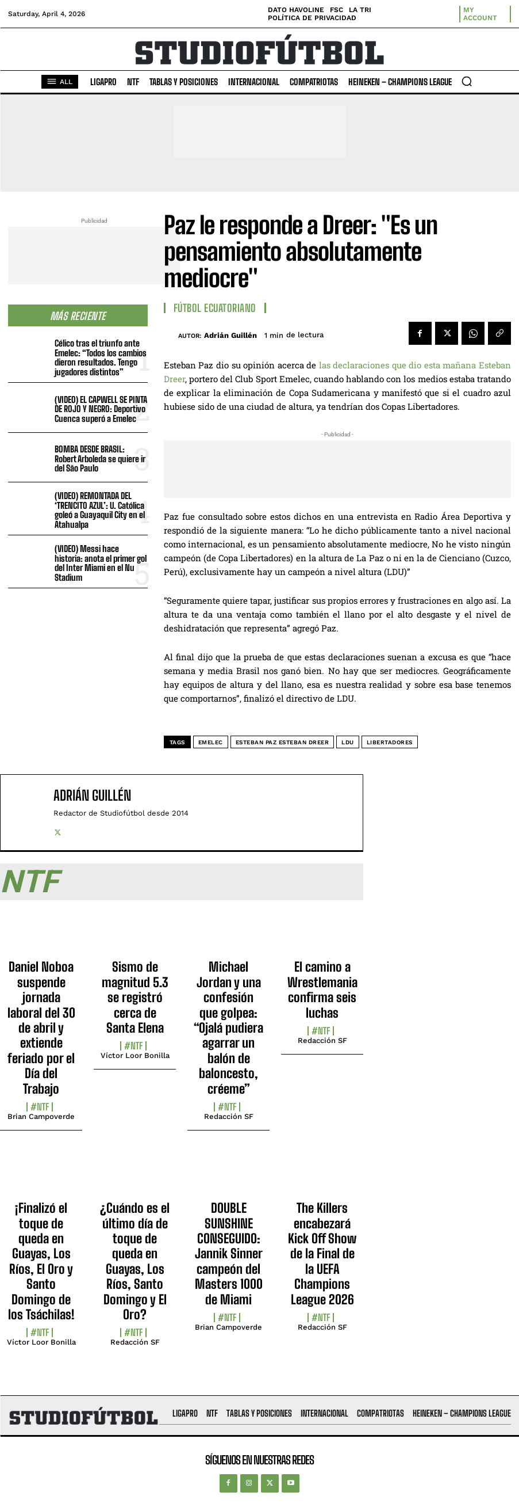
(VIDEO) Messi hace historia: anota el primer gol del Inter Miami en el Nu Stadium (101, 563)
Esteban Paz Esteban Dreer (282, 742)
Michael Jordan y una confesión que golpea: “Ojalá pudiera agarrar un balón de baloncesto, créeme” (228, 1027)
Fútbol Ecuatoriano (215, 308)
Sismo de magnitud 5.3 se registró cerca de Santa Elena (135, 997)
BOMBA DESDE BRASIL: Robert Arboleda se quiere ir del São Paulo (100, 458)
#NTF (39, 1107)
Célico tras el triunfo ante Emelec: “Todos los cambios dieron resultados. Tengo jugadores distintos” (101, 357)
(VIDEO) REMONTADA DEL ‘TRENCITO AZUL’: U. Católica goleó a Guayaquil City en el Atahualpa (100, 510)
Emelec (210, 742)
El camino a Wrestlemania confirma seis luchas (322, 989)
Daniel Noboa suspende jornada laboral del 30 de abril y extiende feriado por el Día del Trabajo (41, 1027)
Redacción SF (228, 1116)
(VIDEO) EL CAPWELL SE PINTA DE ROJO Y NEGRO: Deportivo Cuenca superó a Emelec (101, 409)
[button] (466, 81)
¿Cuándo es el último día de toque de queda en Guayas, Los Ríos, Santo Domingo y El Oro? (135, 1261)
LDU (347, 742)
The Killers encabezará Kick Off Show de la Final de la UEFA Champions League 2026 (322, 1253)
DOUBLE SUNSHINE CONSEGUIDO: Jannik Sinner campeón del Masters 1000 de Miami (229, 1253)
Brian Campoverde (41, 1116)
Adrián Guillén (230, 335)
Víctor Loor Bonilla (135, 1055)
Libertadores (390, 742)
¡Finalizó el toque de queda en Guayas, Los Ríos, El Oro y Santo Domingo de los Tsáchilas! (41, 1261)
